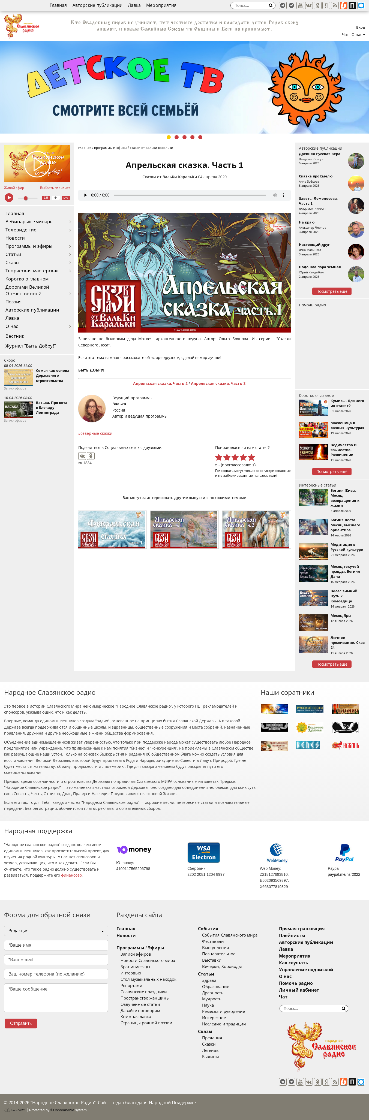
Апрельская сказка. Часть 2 (160, 383)
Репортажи (131, 985)
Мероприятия (161, 5)
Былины (210, 1057)
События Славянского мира (229, 935)
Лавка (134, 5)
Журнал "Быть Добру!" (30, 346)
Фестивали (213, 941)
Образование (215, 987)
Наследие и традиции (224, 1024)
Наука (208, 1005)
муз (66, 197)
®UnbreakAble (62, 1110)
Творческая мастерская (31, 270)
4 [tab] (192, 137)
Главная (58, 5)
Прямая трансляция (302, 928)
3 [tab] (184, 137)
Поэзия (13, 301)
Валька (119, 404)
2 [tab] (177, 137)
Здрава (209, 980)
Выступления (215, 948)
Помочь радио (312, 305)
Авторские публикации (98, 5)
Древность (212, 993)
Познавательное (218, 954)
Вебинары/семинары (29, 221)
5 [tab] (200, 137)
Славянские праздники (144, 992)
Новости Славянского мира (148, 960)
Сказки (209, 1044)
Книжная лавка (136, 1017)
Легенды (211, 1050)
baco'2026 (14, 1110)
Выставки (211, 960)
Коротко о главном (27, 279)
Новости (15, 238)
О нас (11, 326)
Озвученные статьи (140, 1004)
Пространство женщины (145, 998)
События (208, 928)
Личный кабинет (299, 990)
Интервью (131, 973)
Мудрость (211, 999)
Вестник (14, 336)
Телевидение (21, 230)
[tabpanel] (184, 87)
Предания (212, 1038)
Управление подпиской (306, 969)
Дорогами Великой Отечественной (27, 290)
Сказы (12, 262)
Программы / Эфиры (140, 948)
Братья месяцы (135, 967)
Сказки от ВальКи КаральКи (169, 177)
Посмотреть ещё (332, 291)
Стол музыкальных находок (148, 979)
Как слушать (293, 963)
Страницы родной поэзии (146, 1023)
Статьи (13, 254)
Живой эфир (14, 188)
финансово (71, 875)
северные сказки (96, 433)
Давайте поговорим (140, 1011)
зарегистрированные (273, 470)
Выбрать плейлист (55, 188)
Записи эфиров (136, 954)
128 (46, 197)
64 (56, 197)
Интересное (214, 1018)
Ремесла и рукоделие (223, 1011)
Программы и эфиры (28, 246)
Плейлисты (292, 935)
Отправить (21, 1023)
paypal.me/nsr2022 (344, 874)
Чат (345, 34)
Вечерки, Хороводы (222, 966)
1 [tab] (169, 137)
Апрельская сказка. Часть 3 (218, 383)
